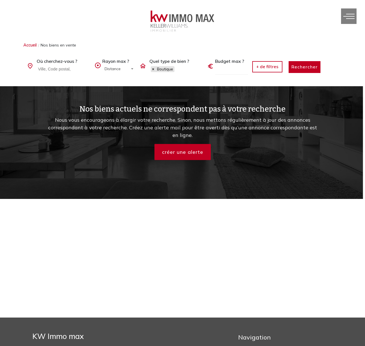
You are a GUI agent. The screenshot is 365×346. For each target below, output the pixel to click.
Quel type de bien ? (169, 61)
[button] (267, 66)
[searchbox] (64, 68)
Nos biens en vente (58, 45)
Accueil (30, 45)
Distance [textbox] (113, 68)
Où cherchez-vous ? (57, 61)
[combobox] (63, 69)
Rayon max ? (115, 61)
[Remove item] (153, 69)
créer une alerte (182, 152)
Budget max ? (229, 61)
